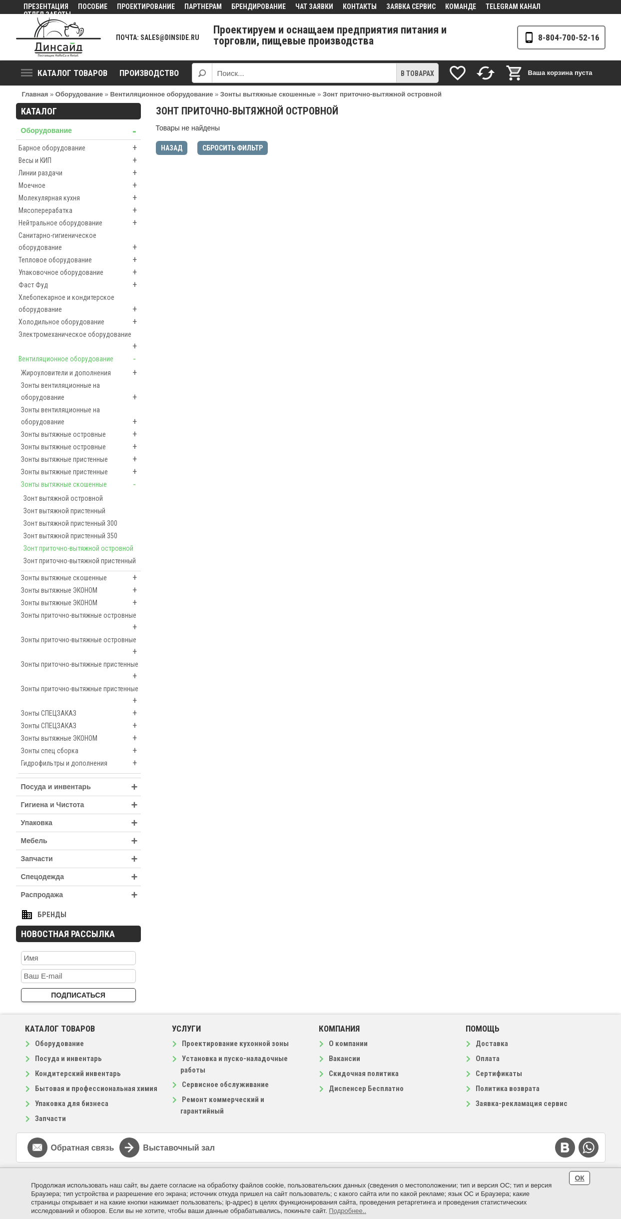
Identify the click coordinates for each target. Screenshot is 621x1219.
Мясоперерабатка (79, 210)
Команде (460, 6)
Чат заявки (314, 6)
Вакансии (344, 1058)
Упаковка (81, 823)
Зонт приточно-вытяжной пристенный (79, 561)
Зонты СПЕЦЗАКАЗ (81, 713)
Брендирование (258, 6)
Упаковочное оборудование (79, 272)
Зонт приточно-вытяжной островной (78, 548)
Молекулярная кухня (79, 198)
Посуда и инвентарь (81, 787)
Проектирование (146, 6)
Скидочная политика (364, 1073)
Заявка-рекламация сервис (522, 1103)
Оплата (488, 1058)
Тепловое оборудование (79, 260)
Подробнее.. (347, 1211)
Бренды (51, 914)
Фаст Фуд (79, 285)
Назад (171, 148)
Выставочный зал (179, 1148)
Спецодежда (81, 877)
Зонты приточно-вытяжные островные (81, 622)
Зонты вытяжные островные (81, 434)
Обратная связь (82, 1148)
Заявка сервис (411, 6)
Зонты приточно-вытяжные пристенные (81, 671)
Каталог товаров (64, 73)
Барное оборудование (79, 148)
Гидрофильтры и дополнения (81, 763)
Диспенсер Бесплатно (366, 1088)
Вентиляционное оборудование (79, 359)
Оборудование (81, 130)
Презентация (45, 6)
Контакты (360, 6)
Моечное (79, 185)
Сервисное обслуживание (225, 1084)
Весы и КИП (79, 160)
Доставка (492, 1043)
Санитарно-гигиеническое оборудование (79, 242)
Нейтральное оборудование (79, 223)
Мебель (81, 841)
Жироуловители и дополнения (81, 373)
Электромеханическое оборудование (79, 341)
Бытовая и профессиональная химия (96, 1088)
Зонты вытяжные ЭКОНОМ (81, 590)
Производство (149, 73)
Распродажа (81, 895)
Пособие (92, 6)
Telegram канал (513, 6)
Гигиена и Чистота (81, 805)
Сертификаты (499, 1073)
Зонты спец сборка (81, 751)
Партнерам (203, 6)
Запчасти (81, 859)
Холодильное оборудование (79, 322)
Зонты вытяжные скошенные (81, 484)
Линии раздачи (79, 173)
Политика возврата (508, 1088)
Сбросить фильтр (232, 148)
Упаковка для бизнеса (71, 1103)
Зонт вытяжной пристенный (64, 511)
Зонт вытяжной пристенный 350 (70, 536)
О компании (348, 1043)
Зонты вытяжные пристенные (81, 459)
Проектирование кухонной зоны (235, 1043)
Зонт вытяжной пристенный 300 (70, 523)
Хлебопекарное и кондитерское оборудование (79, 304)
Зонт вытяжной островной (63, 498)
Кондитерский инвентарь (78, 1073)
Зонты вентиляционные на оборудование (81, 392)
